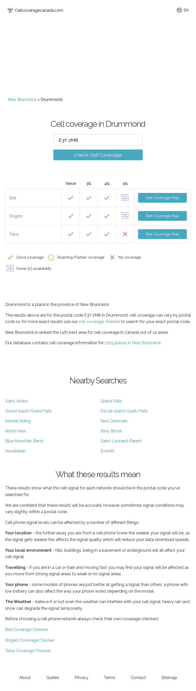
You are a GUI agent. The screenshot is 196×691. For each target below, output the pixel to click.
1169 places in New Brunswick (133, 342)
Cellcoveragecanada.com (35, 10)
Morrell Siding (18, 421)
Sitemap (169, 677)
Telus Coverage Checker (28, 650)
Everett (107, 450)
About (25, 677)
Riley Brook (111, 431)
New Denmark (114, 421)
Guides (52, 677)
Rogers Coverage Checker (29, 640)
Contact (138, 677)
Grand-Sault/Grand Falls (28, 411)
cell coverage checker (99, 321)
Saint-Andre (16, 401)
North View (15, 431)
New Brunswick (22, 99)
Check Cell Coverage (98, 155)
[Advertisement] (98, 59)
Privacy (81, 677)
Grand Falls (111, 401)
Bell (12, 197)
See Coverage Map (162, 197)
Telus (14, 234)
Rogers (16, 216)
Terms (109, 677)
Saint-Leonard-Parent (121, 441)
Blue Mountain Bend (24, 441)
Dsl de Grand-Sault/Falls (124, 411)
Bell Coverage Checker (26, 629)
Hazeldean (15, 450)
